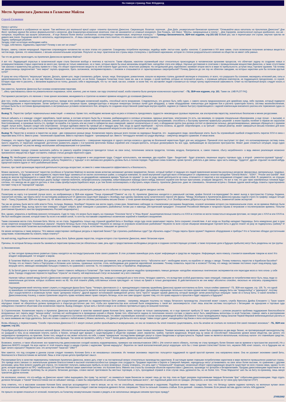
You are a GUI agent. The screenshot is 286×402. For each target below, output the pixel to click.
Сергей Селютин (12, 19)
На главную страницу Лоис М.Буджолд (143, 3)
